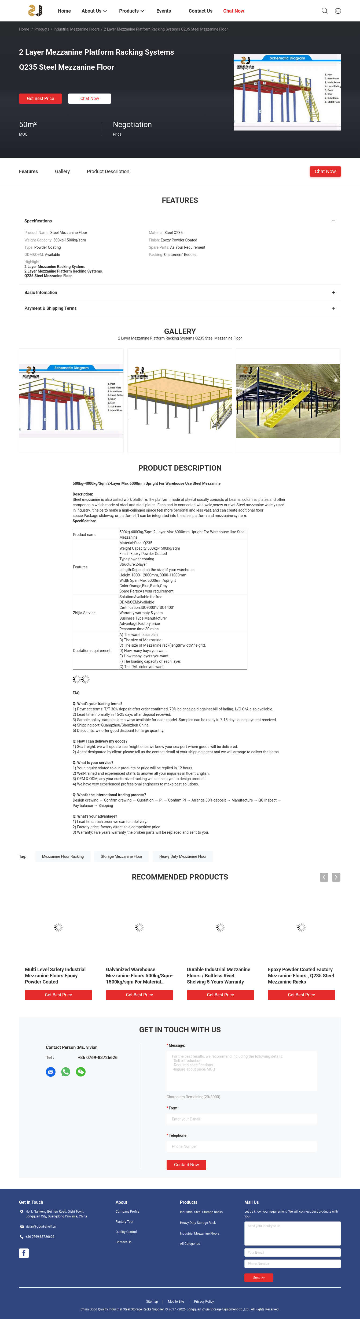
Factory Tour (125, 1222)
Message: (177, 1045)
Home (24, 29)
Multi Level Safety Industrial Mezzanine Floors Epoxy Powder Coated (55, 976)
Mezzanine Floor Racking (63, 856)
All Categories (190, 1244)
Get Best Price (40, 98)
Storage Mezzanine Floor (121, 856)
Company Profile (127, 1211)
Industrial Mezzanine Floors (77, 29)
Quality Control (126, 1232)
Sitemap (152, 1301)
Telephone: (178, 1135)
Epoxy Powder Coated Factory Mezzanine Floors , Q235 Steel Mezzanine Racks (301, 976)
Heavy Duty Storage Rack (198, 1223)
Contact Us (123, 1242)
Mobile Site (176, 1301)
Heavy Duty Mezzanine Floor (183, 856)
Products (41, 29)
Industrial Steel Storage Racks (201, 1212)
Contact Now (186, 1164)
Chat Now (89, 98)
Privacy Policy (204, 1301)
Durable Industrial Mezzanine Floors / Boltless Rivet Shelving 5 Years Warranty (218, 976)
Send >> (259, 1278)
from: (173, 1108)
